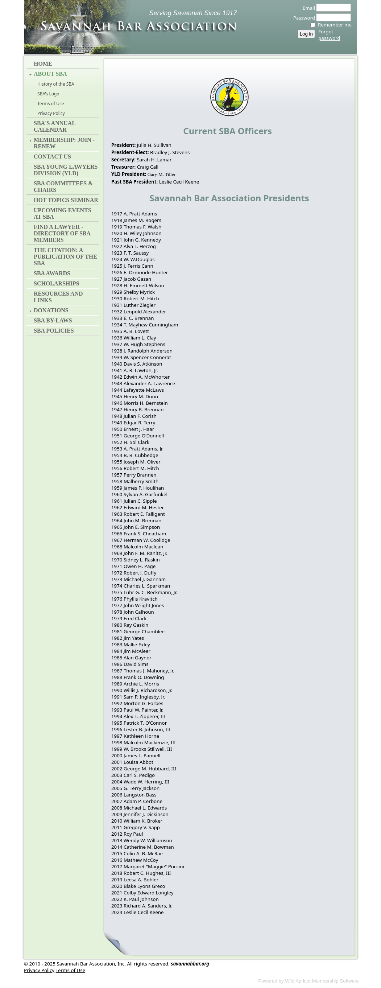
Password (302, 18)
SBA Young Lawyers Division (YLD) (66, 170)
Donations (51, 310)
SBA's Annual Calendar (54, 126)
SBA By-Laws (53, 320)
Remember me (335, 24)
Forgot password (329, 34)
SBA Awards (52, 273)
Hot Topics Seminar (66, 200)
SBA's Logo (48, 94)
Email (307, 8)
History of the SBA (55, 84)
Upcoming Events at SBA (62, 213)
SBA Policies (54, 331)
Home (43, 64)
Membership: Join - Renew (64, 143)
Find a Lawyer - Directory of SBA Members (62, 233)
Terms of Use (50, 103)
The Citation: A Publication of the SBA (65, 256)
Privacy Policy (51, 113)
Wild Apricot (297, 981)
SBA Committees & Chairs (63, 186)
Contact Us (52, 156)
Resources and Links (58, 297)
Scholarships (56, 283)
